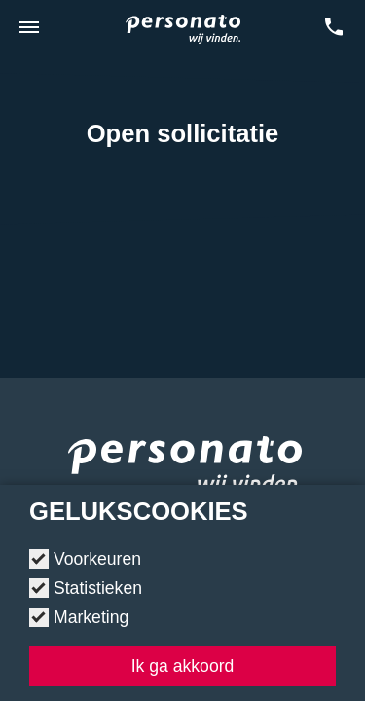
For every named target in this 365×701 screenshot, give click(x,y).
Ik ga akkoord (183, 666)
